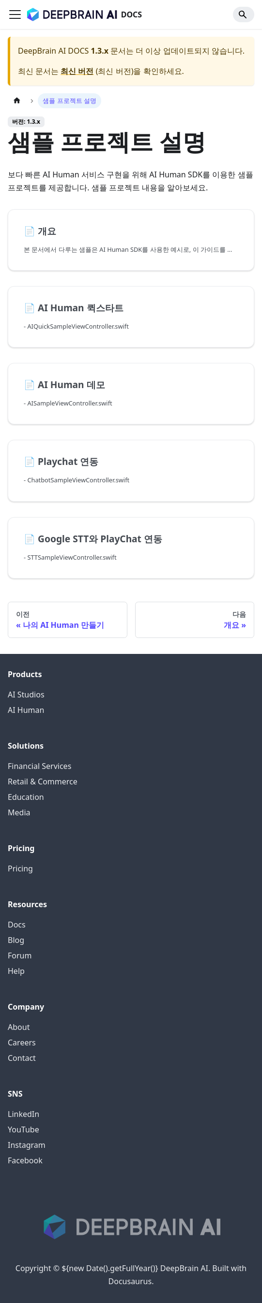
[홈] (17, 100)
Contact (22, 1058)
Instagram (27, 1145)
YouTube (23, 1129)
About (19, 1027)
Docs (17, 924)
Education (26, 797)
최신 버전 (77, 71)
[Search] (243, 14)
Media (19, 812)
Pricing (20, 868)
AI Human (26, 710)
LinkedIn (23, 1114)
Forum (19, 955)
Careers (22, 1042)
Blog (16, 940)
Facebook (25, 1160)
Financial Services (39, 766)
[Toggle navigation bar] (15, 14)
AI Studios (26, 694)
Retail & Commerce (42, 781)
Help (16, 971)
